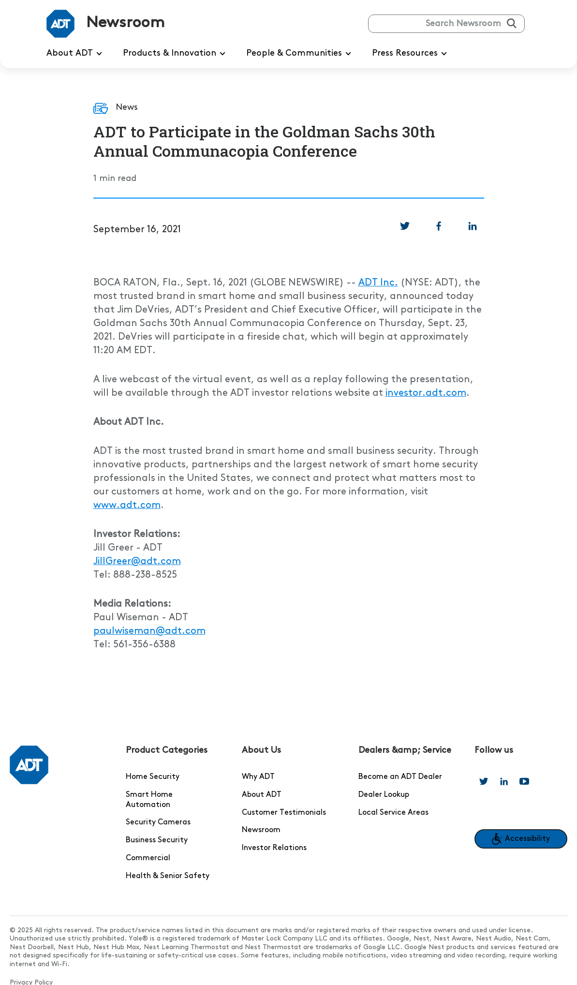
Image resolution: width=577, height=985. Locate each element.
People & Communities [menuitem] (300, 53)
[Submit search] (511, 23)
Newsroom (261, 830)
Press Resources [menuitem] (411, 53)
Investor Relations (274, 848)
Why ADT (258, 777)
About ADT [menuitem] (75, 53)
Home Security (152, 777)
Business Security (157, 840)
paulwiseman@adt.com (149, 631)
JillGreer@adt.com (137, 562)
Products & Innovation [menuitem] (176, 53)
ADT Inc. (378, 283)
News (127, 107)
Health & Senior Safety (167, 876)
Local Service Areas (393, 813)
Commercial (148, 858)
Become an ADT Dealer (400, 777)
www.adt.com (127, 505)
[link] (404, 226)
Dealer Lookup (383, 795)
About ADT (261, 795)
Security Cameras (158, 822)
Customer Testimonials (284, 813)
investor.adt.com (425, 393)
